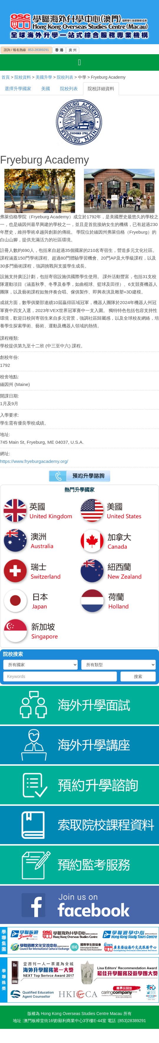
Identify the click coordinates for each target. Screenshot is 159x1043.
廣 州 (73, 50)
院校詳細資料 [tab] (101, 88)
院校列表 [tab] (69, 88)
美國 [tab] (45, 88)
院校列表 (65, 77)
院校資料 (22, 77)
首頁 (5, 77)
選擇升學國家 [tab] (18, 88)
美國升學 (44, 77)
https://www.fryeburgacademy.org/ (34, 461)
